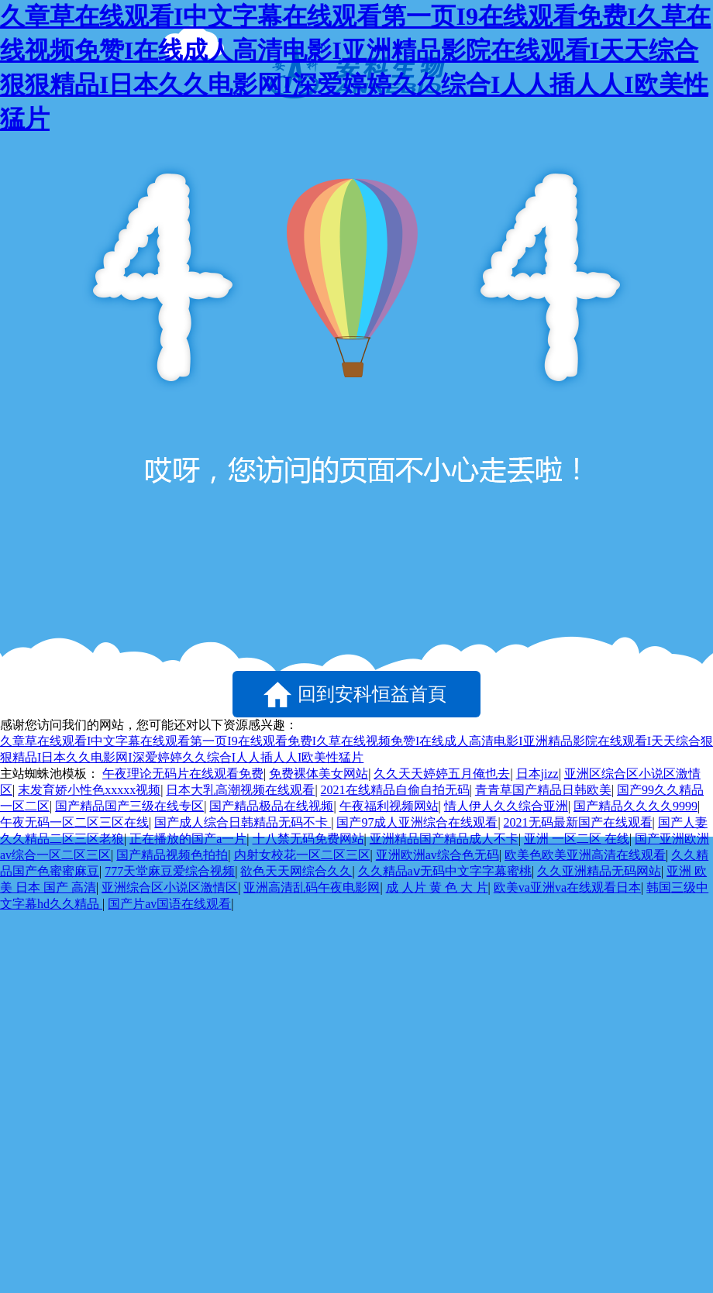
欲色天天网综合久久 (296, 871)
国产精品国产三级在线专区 (129, 806)
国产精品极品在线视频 (271, 806)
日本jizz (537, 773)
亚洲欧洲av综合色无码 (437, 854)
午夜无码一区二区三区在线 (74, 822)
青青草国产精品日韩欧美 (543, 789)
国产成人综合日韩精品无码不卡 (242, 822)
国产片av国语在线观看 (169, 903)
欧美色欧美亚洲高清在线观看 (585, 854)
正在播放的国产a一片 (187, 838)
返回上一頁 (108, 694)
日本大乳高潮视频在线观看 (240, 789)
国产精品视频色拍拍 (172, 854)
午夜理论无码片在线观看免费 (183, 773)
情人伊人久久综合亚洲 (506, 806)
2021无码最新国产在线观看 (578, 822)
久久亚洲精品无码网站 (599, 871)
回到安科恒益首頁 (372, 694)
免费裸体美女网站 (318, 773)
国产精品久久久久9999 (636, 806)
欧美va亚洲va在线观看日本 (567, 887)
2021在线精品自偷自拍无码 (395, 789)
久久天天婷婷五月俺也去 (442, 773)
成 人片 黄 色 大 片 (437, 887)
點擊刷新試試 (604, 694)
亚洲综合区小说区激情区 (170, 887)
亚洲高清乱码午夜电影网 (311, 887)
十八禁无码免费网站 (308, 838)
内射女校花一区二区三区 (302, 854)
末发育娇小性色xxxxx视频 (89, 789)
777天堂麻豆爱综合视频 (170, 871)
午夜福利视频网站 (389, 806)
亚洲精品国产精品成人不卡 (444, 838)
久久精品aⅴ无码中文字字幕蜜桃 (445, 871)
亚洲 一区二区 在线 (576, 838)
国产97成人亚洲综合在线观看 (417, 822)
